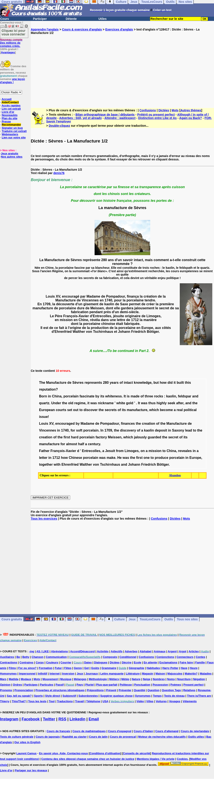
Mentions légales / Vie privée (156, 758)
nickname (106, 403)
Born (43, 396)
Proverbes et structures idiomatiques (60, 690)
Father (44, 451)
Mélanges (80, 679)
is (128, 396)
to (81, 410)
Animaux (160, 651)
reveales (185, 451)
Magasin (147, 673)
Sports (38, 695)
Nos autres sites (11, 156)
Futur (58, 668)
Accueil (6, 99)
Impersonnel (27, 673)
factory (101, 437)
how (163, 382)
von (96, 464)
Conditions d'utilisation (105, 753)
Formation (45, 668)
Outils (168, 619)
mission (155, 451)
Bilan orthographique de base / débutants (105, 114)
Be (18, 657)
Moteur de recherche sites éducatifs (162, 736)
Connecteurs (185, 657)
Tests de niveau (174, 695)
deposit (161, 430)
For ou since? (27, 668)
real (180, 410)
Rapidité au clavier (74, 736)
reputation (47, 389)
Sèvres (78, 382)
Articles (194, 651)
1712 (56, 457)
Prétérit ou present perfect (156, 114)
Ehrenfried (70, 464)
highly (162, 403)
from (120, 451)
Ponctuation (142, 684)
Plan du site (9, 118)
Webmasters (10, 134)
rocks (158, 396)
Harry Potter (170, 668)
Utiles (102, 18)
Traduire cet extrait (14, 131)
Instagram (9, 719)
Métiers (114, 679)
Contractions (8, 662)
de (69, 382)
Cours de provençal (123, 736)
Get (86, 668)
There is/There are (199, 695)
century (94, 444)
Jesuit (110, 451)
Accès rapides (10, 105)
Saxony (178, 430)
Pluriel (89, 684)
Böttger (163, 464)
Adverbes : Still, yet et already (80, 118)
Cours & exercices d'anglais (82, 29)
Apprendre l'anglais (45, 29)
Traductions (65, 701)
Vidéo (140, 701)
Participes (31, 684)
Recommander (11, 124)
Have (184, 668)
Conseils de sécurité (136, 753)
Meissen (114, 437)
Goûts (95, 668)
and (195, 396)
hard (75, 437)
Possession (160, 684)
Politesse (126, 684)
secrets (111, 410)
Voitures (161, 701)
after (179, 403)
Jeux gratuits (9, 153)
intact (128, 382)
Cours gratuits (11, 619)
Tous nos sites (187, 619)
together (46, 464)
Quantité (139, 690)
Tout (52, 701)
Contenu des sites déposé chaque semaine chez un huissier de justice (87, 758)
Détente (71, 18)
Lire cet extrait (11, 108)
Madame (87, 423)
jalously (140, 437)
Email (94, 719)
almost (71, 444)
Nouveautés (10, 115)
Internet (54, 673)
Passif (60, 684)
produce (161, 457)
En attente (150, 662)
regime (79, 403)
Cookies (182, 758)
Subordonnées (88, 695)
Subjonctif (69, 695)
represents (93, 382)
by (97, 396)
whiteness (113, 396)
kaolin (171, 396)
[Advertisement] (122, 68)
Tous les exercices (44, 518)
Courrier (66, 662)
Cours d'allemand (167, 731)
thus (152, 403)
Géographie (136, 668)
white (120, 403)
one (147, 457)
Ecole (137, 662)
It (125, 396)
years (114, 382)
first (67, 437)
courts (61, 410)
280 (106, 382)
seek (171, 403)
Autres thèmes (190, 110)
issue (43, 417)
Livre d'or (8, 111)
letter (43, 457)
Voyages (174, 701)
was (93, 403)
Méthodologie (98, 679)
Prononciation (23, 690)
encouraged (65, 423)
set (69, 410)
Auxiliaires (7, 657)
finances (128, 423)
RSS (62, 719)
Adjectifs (117, 651)
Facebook (31, 719)
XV (51, 423)
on (143, 451)
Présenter (125, 690)
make (111, 457)
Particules (46, 684)
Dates (88, 662)
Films (12, 668)
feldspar (184, 396)
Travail (79, 701)
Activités (102, 651)
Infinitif (42, 673)
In (101, 430)
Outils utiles (196, 736)
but (156, 382)
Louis (43, 423)
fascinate (87, 396)
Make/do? (191, 673)
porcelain (71, 396)
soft (79, 430)
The (42, 382)
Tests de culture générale (16, 736)
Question (153, 690)
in (49, 396)
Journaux (91, 673)
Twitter (49, 719)
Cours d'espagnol (119, 731)
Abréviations (59, 651)
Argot (182, 651)
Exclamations (168, 662)
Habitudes (153, 668)
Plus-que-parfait (106, 684)
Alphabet (146, 651)
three (149, 396)
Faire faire (186, 662)
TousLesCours (150, 619)
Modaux (26, 679)
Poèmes (175, 684)
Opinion (5, 684)
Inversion (68, 673)
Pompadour (109, 423)
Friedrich (148, 464)
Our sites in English (27, 742)
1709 (108, 430)
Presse (6, 121)
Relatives (189, 690)
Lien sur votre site (14, 137)
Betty (25, 657)
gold (129, 403)
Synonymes (143, 695)
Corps (40, 662)
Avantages (8, 52)
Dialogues (100, 662)
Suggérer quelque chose (116, 695)
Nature (136, 679)
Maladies (206, 673)
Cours (4, 18)
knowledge (143, 382)
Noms (171, 679)
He (119, 457)
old (70, 403)
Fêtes (67, 668)
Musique (65, 679)
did (170, 382)
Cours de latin (98, 736)
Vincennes (47, 430)
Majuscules (174, 673)
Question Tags (171, 690)
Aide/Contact (10, 102)
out (76, 410)
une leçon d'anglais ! (12, 80)
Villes (149, 701)
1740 (65, 430)
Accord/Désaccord (82, 651)
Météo (125, 679)
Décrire (127, 662)
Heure (194, 668)
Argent (172, 651)
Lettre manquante (111, 673)
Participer (40, 18)
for (73, 430)
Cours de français (58, 731)
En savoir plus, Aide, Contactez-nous (63, 753)
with (57, 464)
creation (148, 423)
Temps (157, 695)
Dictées (163, 110)
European (47, 410)
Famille (200, 662)
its (102, 396)
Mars (3, 679)
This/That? (19, 701)
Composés (110, 657)
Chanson (38, 657)
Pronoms (6, 690)
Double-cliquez (59, 125)
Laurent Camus (26, 753)
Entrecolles (91, 451)
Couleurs (52, 662)
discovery (128, 430)
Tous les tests (37, 701)
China (56, 396)
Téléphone (93, 701)
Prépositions (95, 690)
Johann (134, 464)
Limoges (132, 451)
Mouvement (50, 679)
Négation (199, 679)
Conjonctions (165, 657)
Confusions (148, 110)
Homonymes (8, 673)
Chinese (75, 457)
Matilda (13, 679)
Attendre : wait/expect (119, 118)
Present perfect (193, 684)
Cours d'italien (143, 731)
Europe (195, 457)
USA (105, 701)
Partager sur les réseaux (31, 770)
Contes (200, 657)
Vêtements (190, 701)
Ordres (17, 684)
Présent (111, 690)
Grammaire (108, 668)
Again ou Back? (190, 118)
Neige (146, 679)
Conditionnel (127, 657)
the (64, 403)
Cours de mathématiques (89, 731)
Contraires (26, 662)
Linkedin (77, 719)
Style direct (52, 695)
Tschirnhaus (110, 464)
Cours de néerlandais (195, 731)
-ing (31, 651)
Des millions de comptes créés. (11, 43)
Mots (175, 110)
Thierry (4, 701)
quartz (44, 403)
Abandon (175, 475)
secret (173, 437)
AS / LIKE (42, 651)
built (180, 382)
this (188, 382)
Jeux (132, 619)
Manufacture (56, 382)
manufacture (137, 410)
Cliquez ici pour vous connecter (13, 32)
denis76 (58, 173)
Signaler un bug (12, 127)
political (190, 410)
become (166, 410)
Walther (86, 464)
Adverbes (131, 651)
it (175, 382)
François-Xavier (63, 451)
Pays (79, 684)
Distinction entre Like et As (157, 118)
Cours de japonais (48, 736)
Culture (119, 619)
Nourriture (184, 679)
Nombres (159, 679)
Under (56, 403)
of (121, 382)
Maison (160, 673)
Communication (56, 657)
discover (90, 410)
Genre (78, 668)
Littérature (133, 673)
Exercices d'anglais (119, 29)
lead (188, 430)
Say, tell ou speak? (19, 695)
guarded (154, 437)
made (135, 396)
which (154, 410)
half (81, 444)
